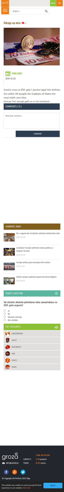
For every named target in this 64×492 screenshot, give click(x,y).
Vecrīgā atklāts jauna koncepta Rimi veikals (32, 266)
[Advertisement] (32, 178)
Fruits (14, 360)
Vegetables (16, 347)
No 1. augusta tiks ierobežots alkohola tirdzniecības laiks (32, 237)
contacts (27, 459)
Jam (13, 353)
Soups (14, 367)
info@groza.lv (12, 463)
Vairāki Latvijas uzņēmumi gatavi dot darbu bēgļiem (32, 281)
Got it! (52, 485)
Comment (38, 134)
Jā (9, 311)
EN (59, 3)
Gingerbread (17, 333)
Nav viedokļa (13, 320)
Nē (9, 314)
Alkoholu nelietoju (15, 317)
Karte (53, 4)
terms (26, 463)
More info (26, 488)
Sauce (14, 340)
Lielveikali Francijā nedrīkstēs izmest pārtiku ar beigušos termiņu (32, 251)
